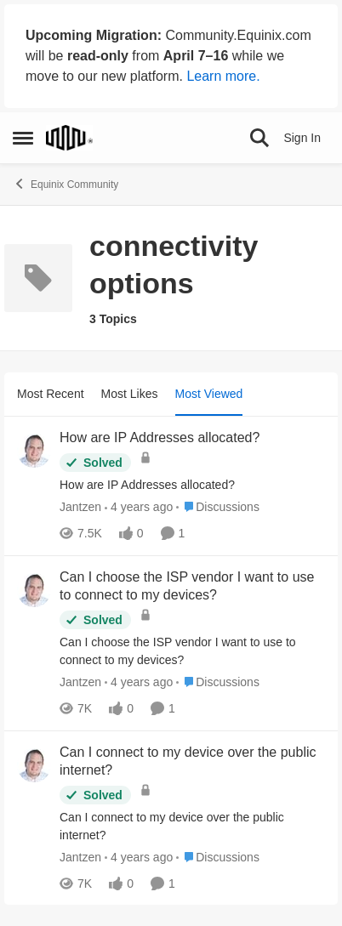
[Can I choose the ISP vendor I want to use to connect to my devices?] (192, 651)
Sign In (302, 138)
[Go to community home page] (69, 138)
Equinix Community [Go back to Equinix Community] (65, 183)
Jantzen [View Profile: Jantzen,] (80, 507)
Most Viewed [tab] (209, 394)
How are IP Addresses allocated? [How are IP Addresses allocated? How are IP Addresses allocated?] (159, 437)
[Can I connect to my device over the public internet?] (192, 826)
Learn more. (222, 76)
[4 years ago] (139, 507)
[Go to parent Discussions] (217, 507)
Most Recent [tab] (50, 394)
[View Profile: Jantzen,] (34, 451)
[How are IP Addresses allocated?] (192, 485)
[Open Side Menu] (23, 138)
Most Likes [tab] (129, 394)
